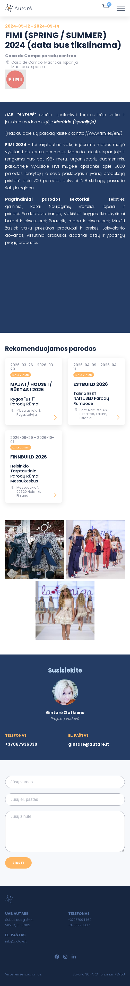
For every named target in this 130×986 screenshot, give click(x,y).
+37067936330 (21, 744)
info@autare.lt (16, 941)
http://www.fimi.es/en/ (98, 133)
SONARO (91, 974)
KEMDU (120, 974)
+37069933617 (79, 925)
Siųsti (18, 863)
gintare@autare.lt (88, 744)
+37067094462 (79, 919)
